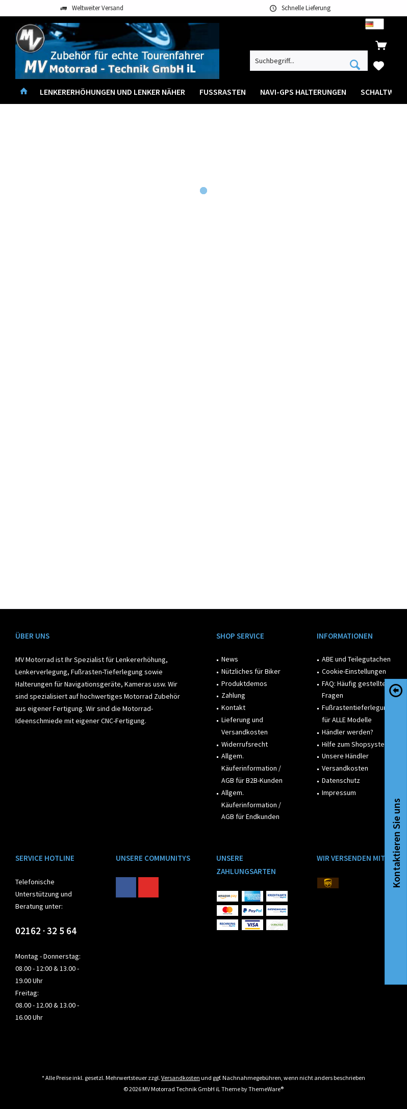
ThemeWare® (266, 1089)
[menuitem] (381, 45)
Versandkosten (345, 768)
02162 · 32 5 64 (46, 931)
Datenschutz (341, 780)
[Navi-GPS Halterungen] (303, 92)
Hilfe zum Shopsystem (356, 744)
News (229, 659)
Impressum (339, 792)
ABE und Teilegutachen (356, 659)
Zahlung (233, 695)
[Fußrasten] (222, 92)
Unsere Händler (345, 755)
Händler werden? (347, 731)
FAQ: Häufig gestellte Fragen (354, 689)
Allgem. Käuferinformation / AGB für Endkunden (251, 805)
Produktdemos (244, 683)
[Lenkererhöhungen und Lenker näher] (112, 92)
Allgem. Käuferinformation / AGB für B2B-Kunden (252, 768)
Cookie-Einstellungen (354, 671)
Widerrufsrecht (244, 744)
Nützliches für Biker (251, 671)
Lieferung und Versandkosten (244, 725)
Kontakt (233, 707)
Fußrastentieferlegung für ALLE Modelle (356, 713)
